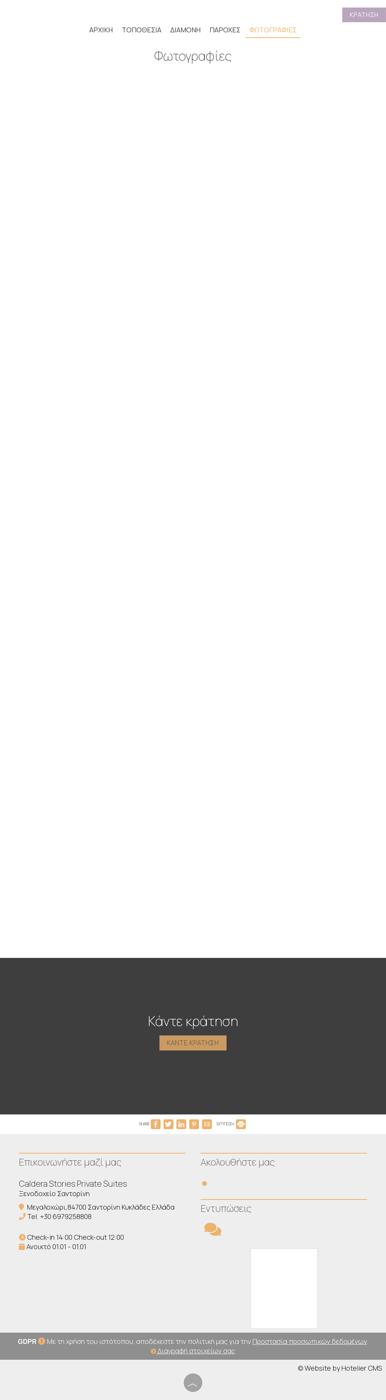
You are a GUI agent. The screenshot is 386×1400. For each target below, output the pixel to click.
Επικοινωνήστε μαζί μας (70, 1162)
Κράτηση (364, 15)
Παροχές (225, 29)
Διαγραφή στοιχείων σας (193, 1350)
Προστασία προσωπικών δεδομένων (310, 1341)
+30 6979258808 (66, 1216)
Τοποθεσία (141, 29)
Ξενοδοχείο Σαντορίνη (54, 1193)
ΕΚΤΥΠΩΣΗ (231, 1123)
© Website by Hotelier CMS (340, 1368)
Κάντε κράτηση (193, 1042)
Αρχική (101, 29)
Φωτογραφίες (273, 29)
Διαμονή (185, 29)
